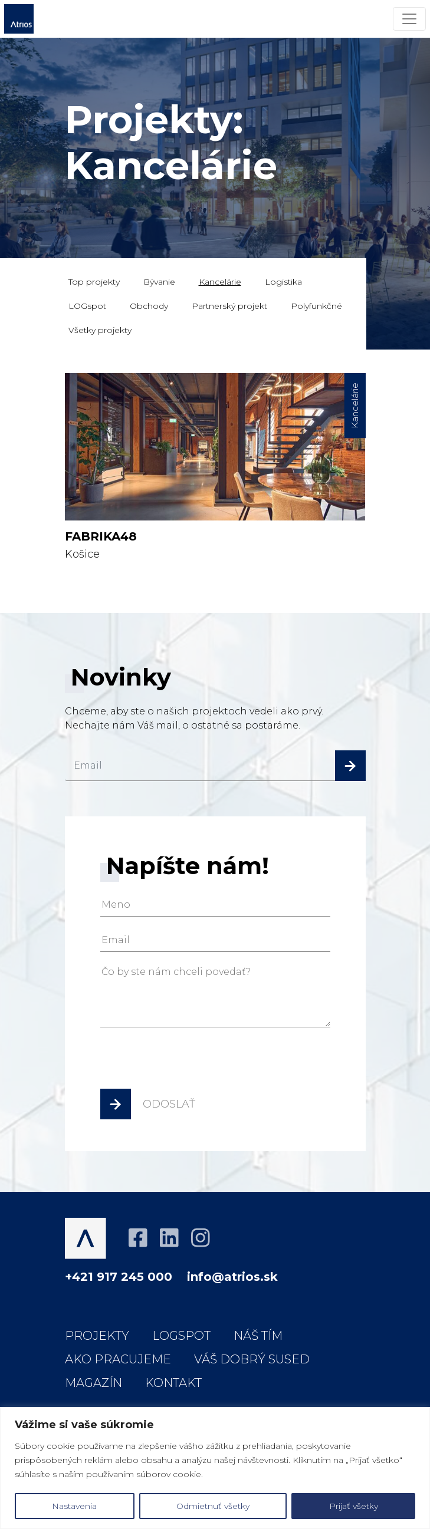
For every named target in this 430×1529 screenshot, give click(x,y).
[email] (215, 765)
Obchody (149, 306)
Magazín (93, 1383)
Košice (215, 467)
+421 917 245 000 (118, 1277)
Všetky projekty (100, 330)
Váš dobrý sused (252, 1359)
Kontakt (173, 1383)
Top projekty (94, 281)
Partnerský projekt (229, 306)
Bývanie (159, 281)
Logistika (283, 281)
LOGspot (87, 306)
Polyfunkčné (316, 306)
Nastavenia (74, 1506)
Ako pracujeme (118, 1359)
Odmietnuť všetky (213, 1506)
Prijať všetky (353, 1506)
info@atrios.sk (232, 1277)
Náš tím (258, 1336)
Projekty (97, 1336)
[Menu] (409, 19)
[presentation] (190, 1062)
